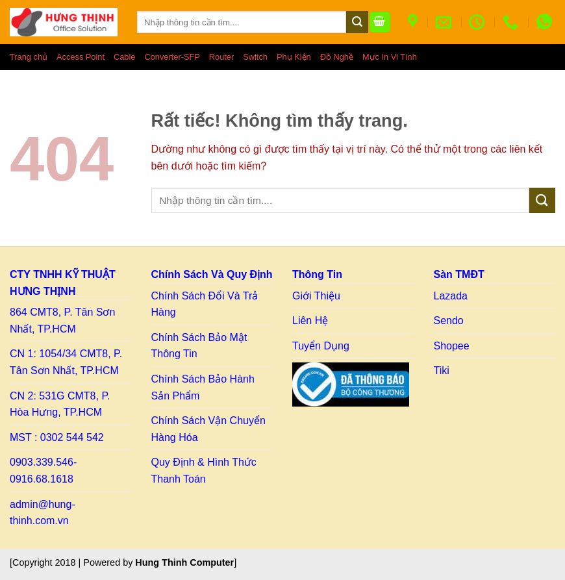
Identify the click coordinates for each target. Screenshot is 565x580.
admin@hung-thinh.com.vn (42, 513)
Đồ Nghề (336, 57)
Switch (255, 57)
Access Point (80, 57)
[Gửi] (357, 22)
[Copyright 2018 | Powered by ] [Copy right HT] (123, 562)
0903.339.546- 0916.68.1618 (43, 471)
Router (221, 57)
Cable (124, 57)
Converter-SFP (171, 57)
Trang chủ (28, 57)
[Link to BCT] (350, 384)
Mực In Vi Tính (389, 57)
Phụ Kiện (294, 57)
